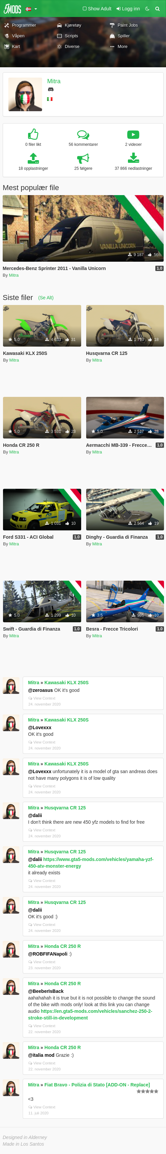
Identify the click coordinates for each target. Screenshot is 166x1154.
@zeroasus (40, 690)
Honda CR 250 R (62, 946)
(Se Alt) (45, 297)
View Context (41, 698)
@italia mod (41, 1055)
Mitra (53, 81)
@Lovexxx (39, 727)
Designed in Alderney (25, 1137)
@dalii (35, 815)
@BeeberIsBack (45, 991)
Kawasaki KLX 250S (66, 682)
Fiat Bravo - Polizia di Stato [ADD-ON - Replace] (97, 1084)
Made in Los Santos (23, 1144)
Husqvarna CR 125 (65, 807)
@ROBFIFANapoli (47, 954)
